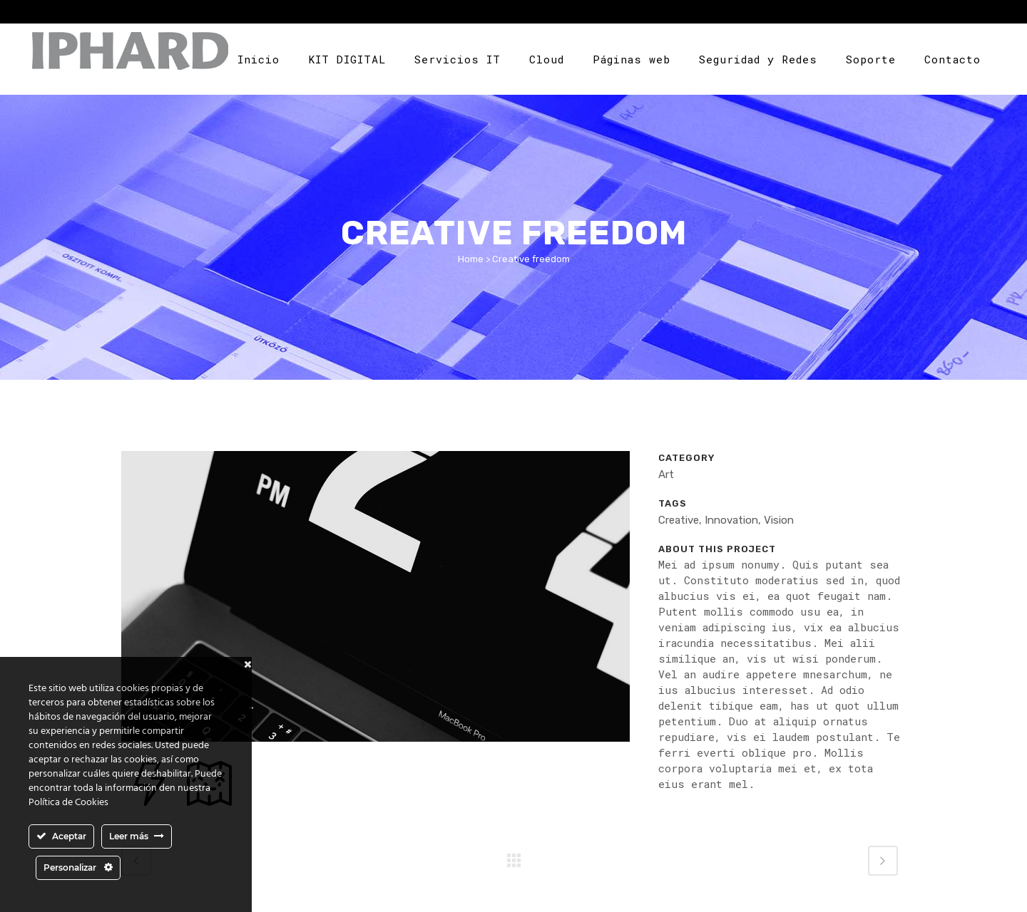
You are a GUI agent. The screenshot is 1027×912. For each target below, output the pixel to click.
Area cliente (942, 13)
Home (471, 259)
